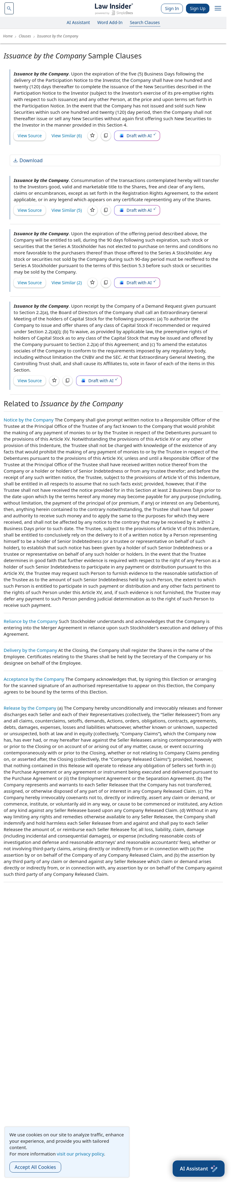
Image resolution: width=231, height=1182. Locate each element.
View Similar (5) (66, 210)
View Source (30, 135)
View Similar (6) (66, 135)
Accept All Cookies (35, 1167)
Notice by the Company (29, 420)
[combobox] (9, 8)
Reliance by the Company (31, 621)
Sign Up (197, 8)
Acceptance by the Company (34, 679)
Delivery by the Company (30, 650)
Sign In (172, 8)
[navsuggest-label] (9, 8)
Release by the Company (30, 708)
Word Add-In (110, 22)
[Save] (92, 136)
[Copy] (106, 136)
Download (28, 160)
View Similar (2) (66, 282)
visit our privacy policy (80, 1154)
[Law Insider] (114, 8)
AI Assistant (78, 22)
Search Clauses (145, 22)
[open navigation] (217, 8)
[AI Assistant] (198, 1168)
